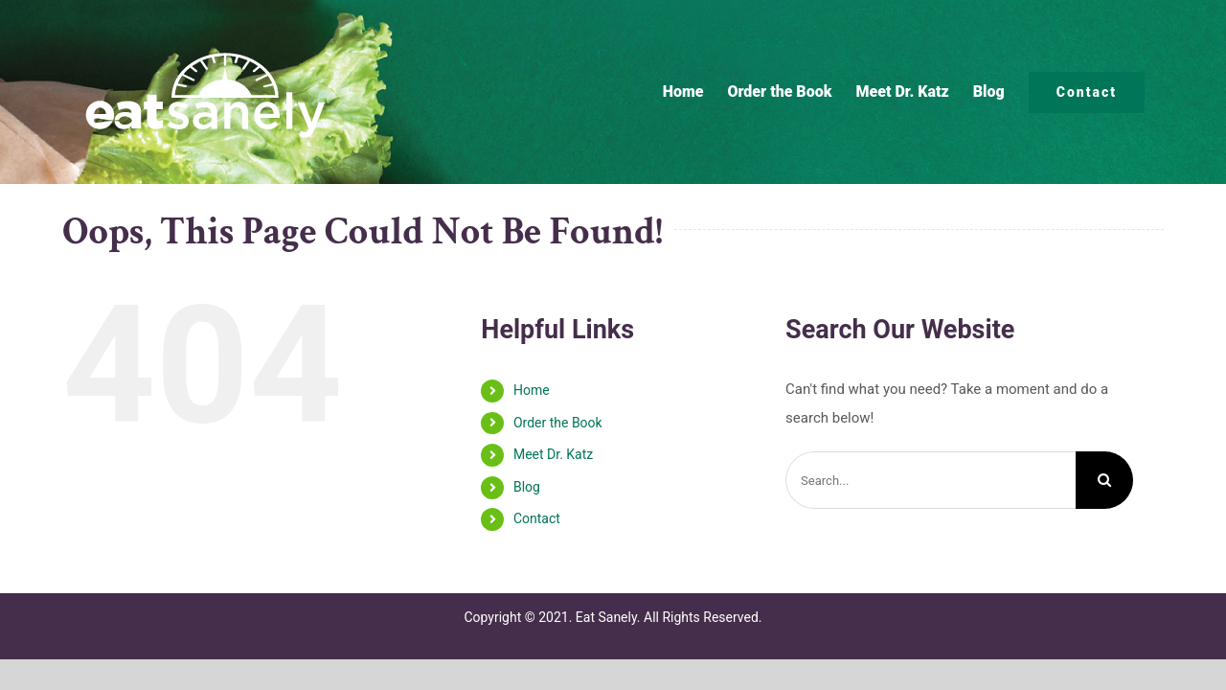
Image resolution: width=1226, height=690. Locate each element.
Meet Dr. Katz (553, 454)
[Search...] (930, 480)
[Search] (1104, 480)
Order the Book (557, 422)
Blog (526, 486)
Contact (536, 518)
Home (531, 390)
